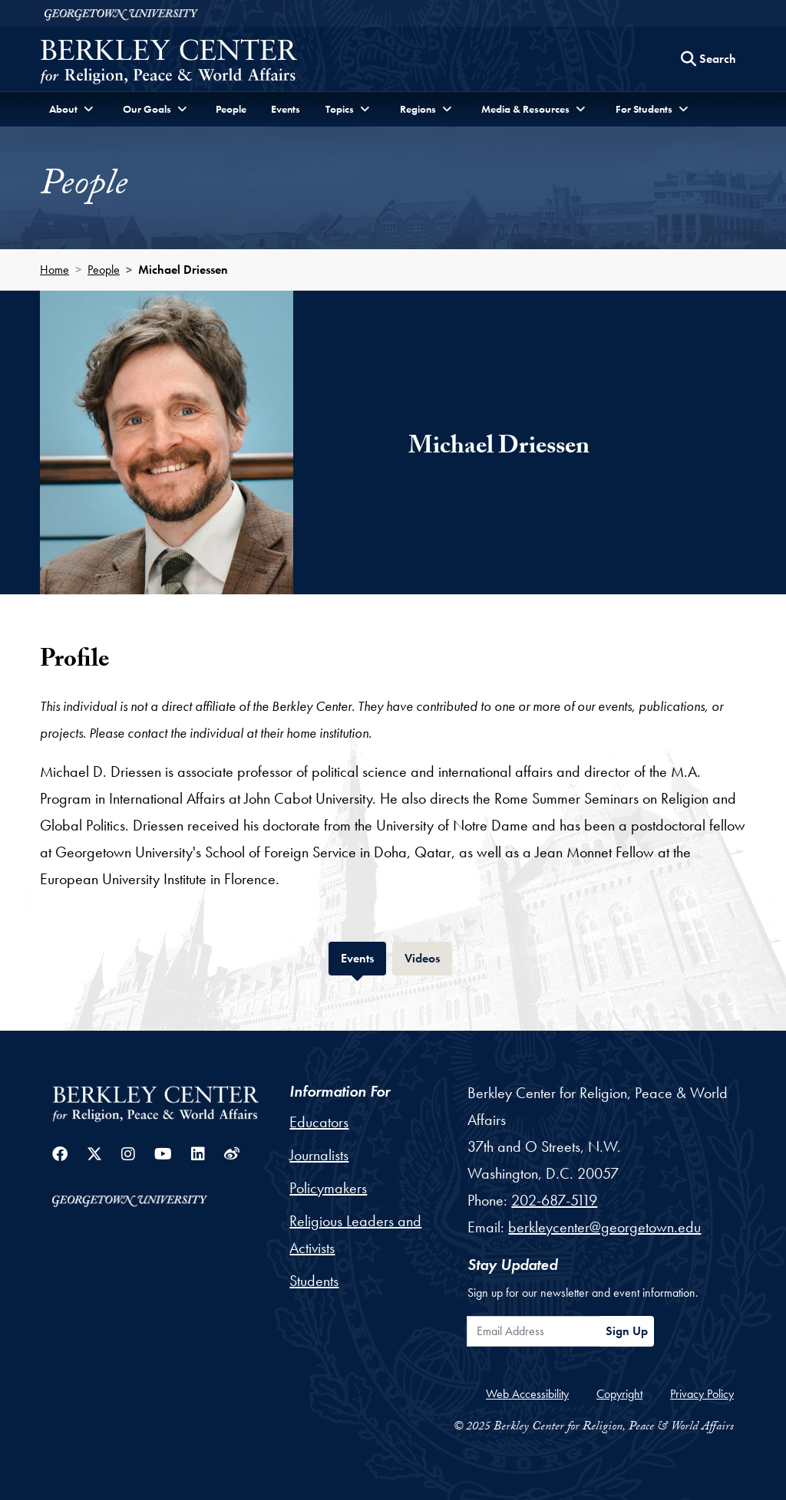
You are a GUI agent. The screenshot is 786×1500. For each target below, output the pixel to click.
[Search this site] (708, 59)
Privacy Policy (702, 1394)
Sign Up (627, 1331)
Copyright (619, 1394)
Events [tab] (363, 956)
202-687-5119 (554, 1200)
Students (314, 1281)
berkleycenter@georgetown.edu (604, 1227)
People (231, 109)
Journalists (318, 1155)
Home (54, 270)
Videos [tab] (428, 956)
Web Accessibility (527, 1394)
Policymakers (328, 1188)
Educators (318, 1122)
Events (285, 109)
